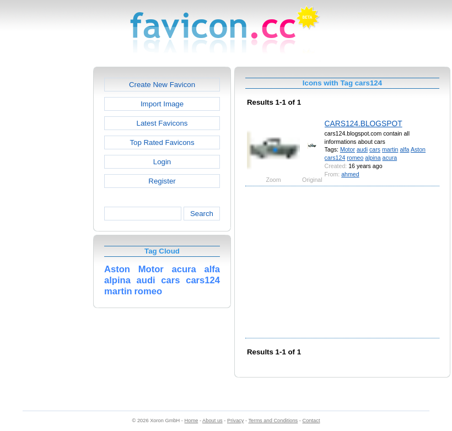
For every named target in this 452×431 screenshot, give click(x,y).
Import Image (162, 104)
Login (162, 162)
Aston (418, 149)
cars (374, 149)
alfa (404, 149)
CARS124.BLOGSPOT (363, 123)
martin (390, 149)
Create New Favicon (162, 84)
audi (362, 149)
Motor (347, 149)
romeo (355, 157)
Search (201, 213)
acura (390, 157)
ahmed (350, 174)
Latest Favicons (162, 123)
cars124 (335, 157)
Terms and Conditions (273, 420)
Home (191, 420)
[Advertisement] (46, 232)
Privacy (235, 420)
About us (212, 420)
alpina (372, 157)
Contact (311, 420)
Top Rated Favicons (162, 142)
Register (161, 181)
